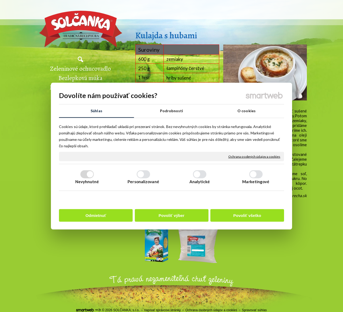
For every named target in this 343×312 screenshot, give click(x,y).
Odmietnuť (95, 215)
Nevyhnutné (87, 181)
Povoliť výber (171, 215)
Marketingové (255, 181)
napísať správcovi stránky (162, 310)
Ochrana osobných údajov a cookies (254, 156)
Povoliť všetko (247, 215)
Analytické (199, 181)
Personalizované (143, 181)
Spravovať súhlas (254, 310)
